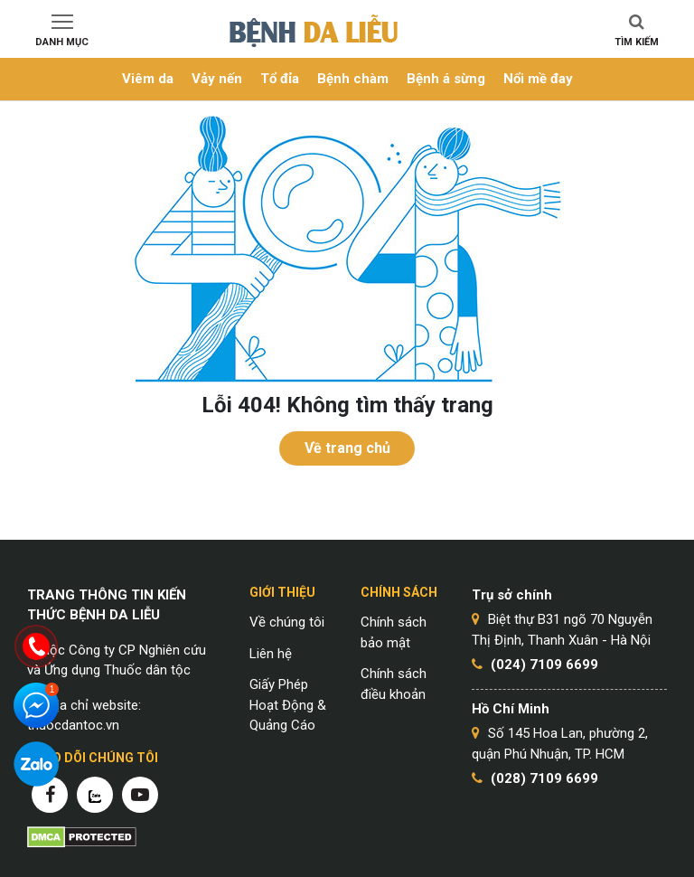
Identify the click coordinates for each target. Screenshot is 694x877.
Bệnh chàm (353, 79)
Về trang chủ (347, 448)
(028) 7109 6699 (544, 778)
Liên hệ (270, 654)
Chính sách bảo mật (394, 632)
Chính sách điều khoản (394, 684)
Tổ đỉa (279, 79)
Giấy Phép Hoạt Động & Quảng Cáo (287, 704)
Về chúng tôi (286, 622)
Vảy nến (217, 79)
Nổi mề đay (538, 79)
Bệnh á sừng (446, 79)
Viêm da (148, 79)
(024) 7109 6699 (544, 664)
